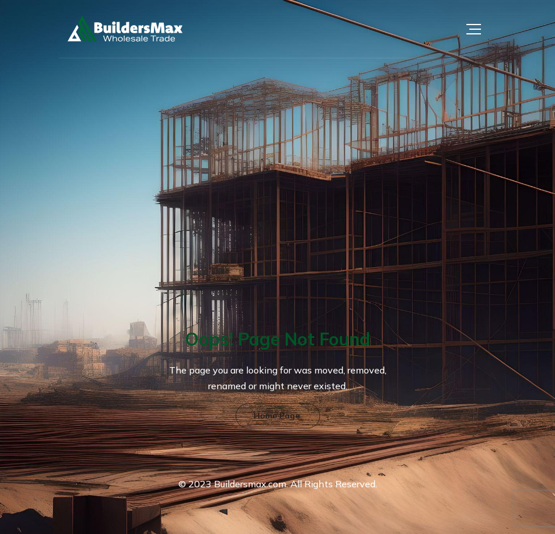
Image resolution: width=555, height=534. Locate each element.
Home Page (277, 415)
